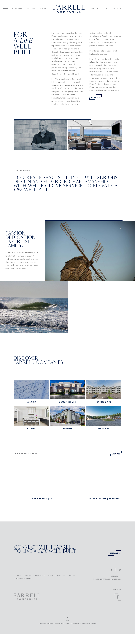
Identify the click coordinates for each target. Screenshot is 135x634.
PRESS (107, 8)
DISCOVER (115, 553)
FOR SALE (95, 8)
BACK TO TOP (116, 590)
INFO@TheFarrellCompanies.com (107, 579)
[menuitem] (6, 8)
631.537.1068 (116, 576)
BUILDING (31, 8)
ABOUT (43, 8)
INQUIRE (117, 8)
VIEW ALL (115, 454)
